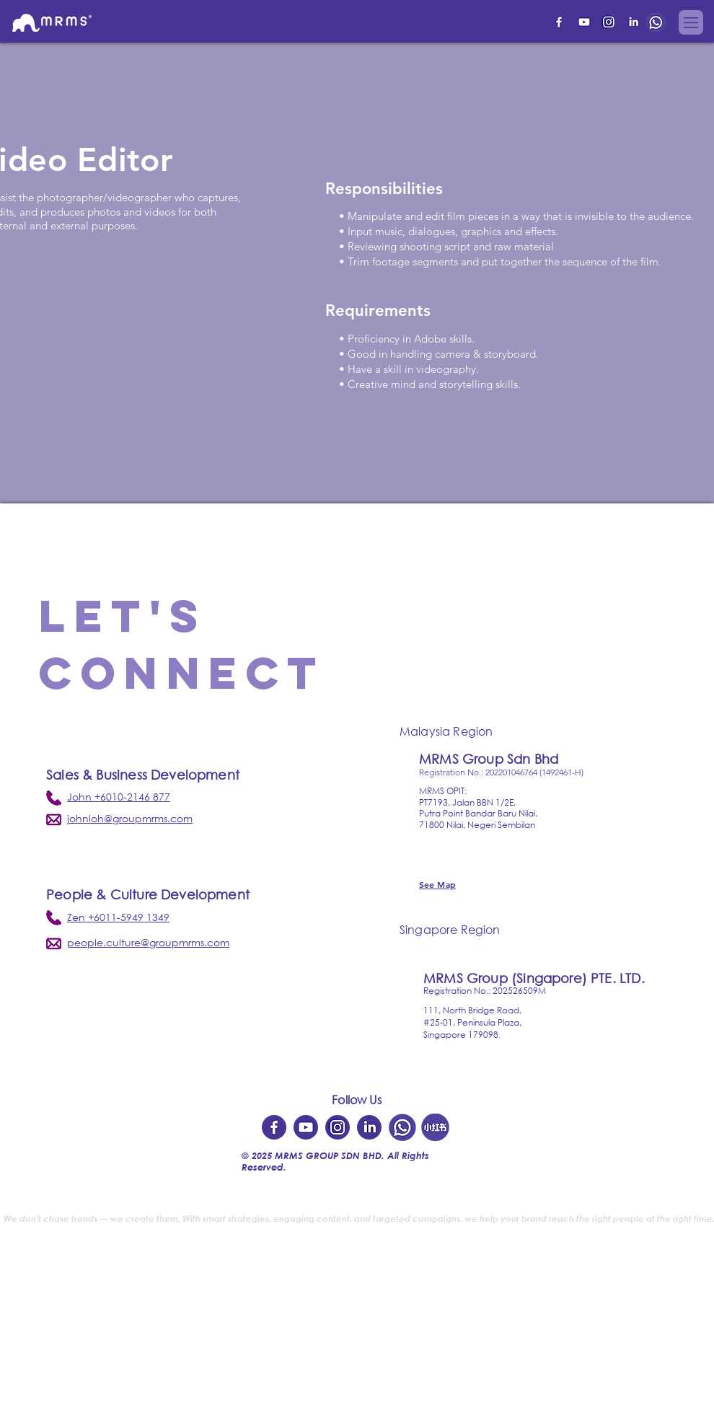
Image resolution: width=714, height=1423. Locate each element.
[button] (691, 22)
